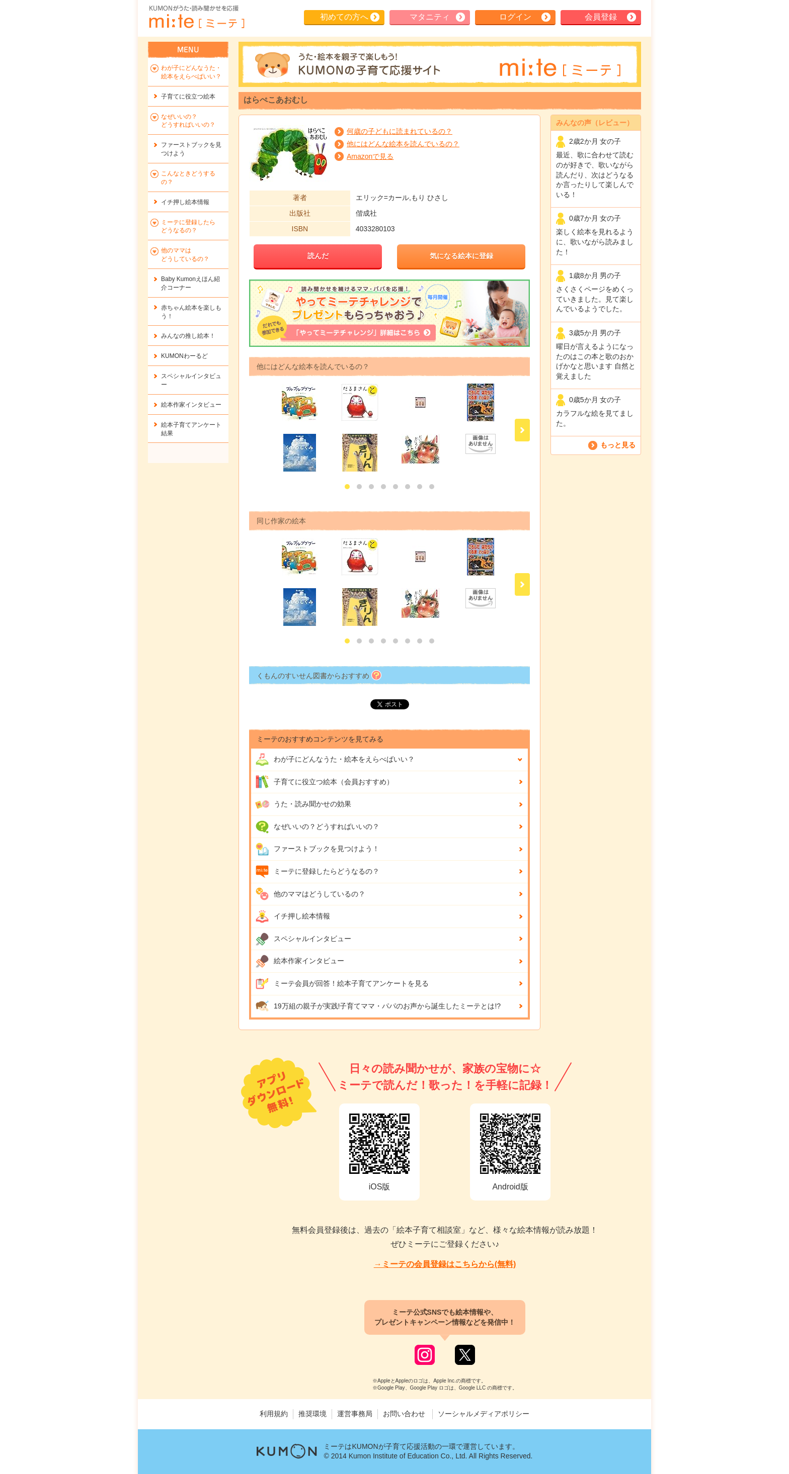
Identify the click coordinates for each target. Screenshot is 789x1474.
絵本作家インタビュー (299, 961)
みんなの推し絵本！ (188, 335)
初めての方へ (344, 17)
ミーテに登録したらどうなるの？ (317, 872)
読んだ (318, 256)
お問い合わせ (404, 1414)
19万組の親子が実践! (378, 1006)
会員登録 (601, 17)
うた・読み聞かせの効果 (303, 804)
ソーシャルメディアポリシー (483, 1414)
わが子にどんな (335, 760)
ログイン (515, 17)
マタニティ (430, 17)
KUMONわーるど (184, 355)
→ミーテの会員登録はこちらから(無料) (445, 1264)
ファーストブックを (191, 149)
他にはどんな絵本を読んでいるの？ (403, 144)
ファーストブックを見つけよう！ (317, 849)
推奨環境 (312, 1414)
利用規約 (274, 1414)
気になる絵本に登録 (461, 256)
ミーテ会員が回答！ (342, 984)
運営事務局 (354, 1414)
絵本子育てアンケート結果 (191, 429)
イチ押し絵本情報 (292, 916)
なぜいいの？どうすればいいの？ (317, 827)
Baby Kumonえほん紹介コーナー (190, 283)
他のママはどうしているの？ (310, 894)
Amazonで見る (370, 156)
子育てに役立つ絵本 (188, 96)
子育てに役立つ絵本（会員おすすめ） (324, 782)
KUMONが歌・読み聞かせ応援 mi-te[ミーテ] (196, 17)
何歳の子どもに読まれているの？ (399, 131)
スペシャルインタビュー (303, 939)
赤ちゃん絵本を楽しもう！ (191, 312)
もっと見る (618, 445)
